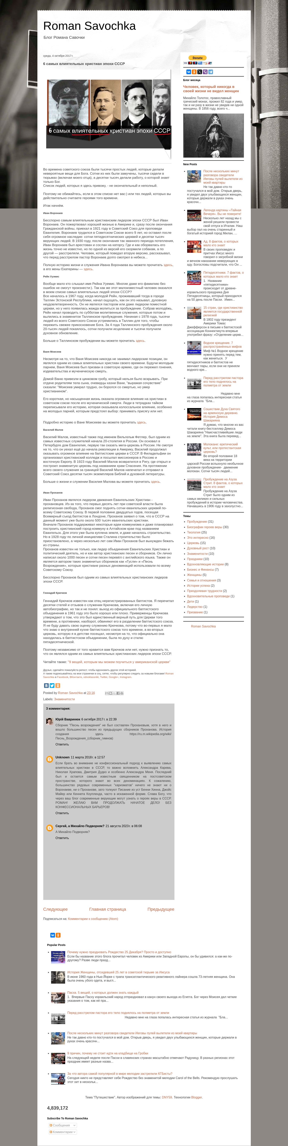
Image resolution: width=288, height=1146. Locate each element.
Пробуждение (197, 521)
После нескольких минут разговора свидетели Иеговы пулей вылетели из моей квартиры (132, 1033)
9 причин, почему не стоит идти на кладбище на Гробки (107, 1053)
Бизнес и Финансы (200, 569)
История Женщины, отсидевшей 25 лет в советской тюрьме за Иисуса (118, 972)
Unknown (63, 757)
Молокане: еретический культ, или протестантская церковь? (222, 448)
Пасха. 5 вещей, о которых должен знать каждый (103, 992)
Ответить (62, 744)
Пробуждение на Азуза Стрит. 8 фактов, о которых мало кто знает (223, 483)
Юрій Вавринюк (68, 719)
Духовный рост (198, 548)
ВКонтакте (76, 677)
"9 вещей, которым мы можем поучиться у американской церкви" (119, 662)
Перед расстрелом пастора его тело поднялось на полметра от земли (223, 381)
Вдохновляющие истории (205, 564)
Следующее (55, 909)
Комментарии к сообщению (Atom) (93, 918)
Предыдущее (160, 909)
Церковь (193, 543)
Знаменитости (64, 699)
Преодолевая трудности (204, 591)
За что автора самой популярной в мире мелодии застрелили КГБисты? (119, 1073)
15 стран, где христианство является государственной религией (223, 311)
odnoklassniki (91, 677)
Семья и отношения (201, 580)
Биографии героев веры (204, 527)
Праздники (195, 559)
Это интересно (198, 537)
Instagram (125, 677)
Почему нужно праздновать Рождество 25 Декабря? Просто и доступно (119, 952)
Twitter (103, 677)
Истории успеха (198, 585)
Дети (190, 601)
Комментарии (61, 1132)
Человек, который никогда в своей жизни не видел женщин (211, 89)
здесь (168, 265)
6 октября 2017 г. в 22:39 (99, 719)
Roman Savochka (89, 25)
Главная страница (107, 909)
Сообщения (60, 1125)
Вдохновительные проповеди (208, 596)
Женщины (194, 575)
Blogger (196, 1097)
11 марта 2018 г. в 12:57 (88, 757)
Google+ (114, 677)
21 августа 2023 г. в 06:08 (124, 826)
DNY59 (167, 1097)
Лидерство (195, 606)
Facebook (62, 677)
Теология (193, 532)
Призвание (195, 612)
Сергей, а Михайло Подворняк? (80, 826)
